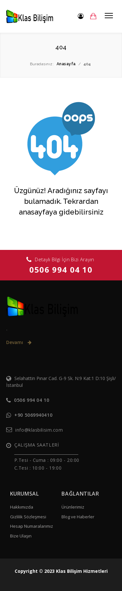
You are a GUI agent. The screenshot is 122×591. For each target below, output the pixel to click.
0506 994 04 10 (60, 269)
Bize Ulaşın (21, 536)
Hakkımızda (21, 507)
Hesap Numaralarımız (31, 526)
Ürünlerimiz (72, 507)
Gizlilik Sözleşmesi (28, 517)
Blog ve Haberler (77, 517)
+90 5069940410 (33, 415)
